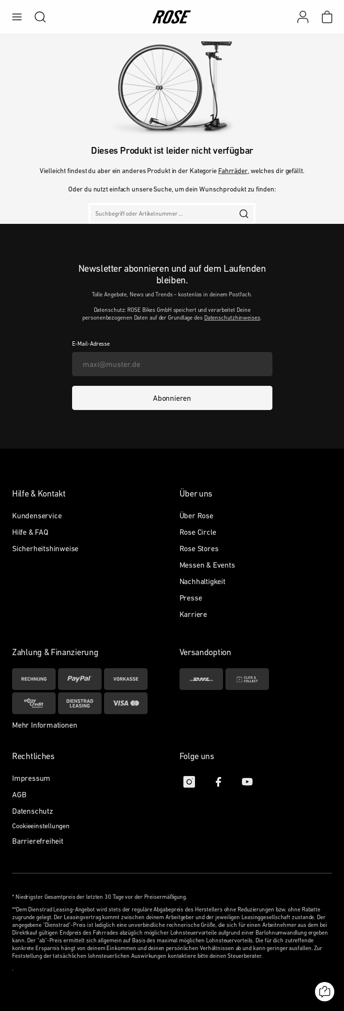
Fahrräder (233, 171)
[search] (35, 17)
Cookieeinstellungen (41, 826)
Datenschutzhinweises (232, 317)
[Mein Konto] (303, 17)
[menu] (17, 17)
